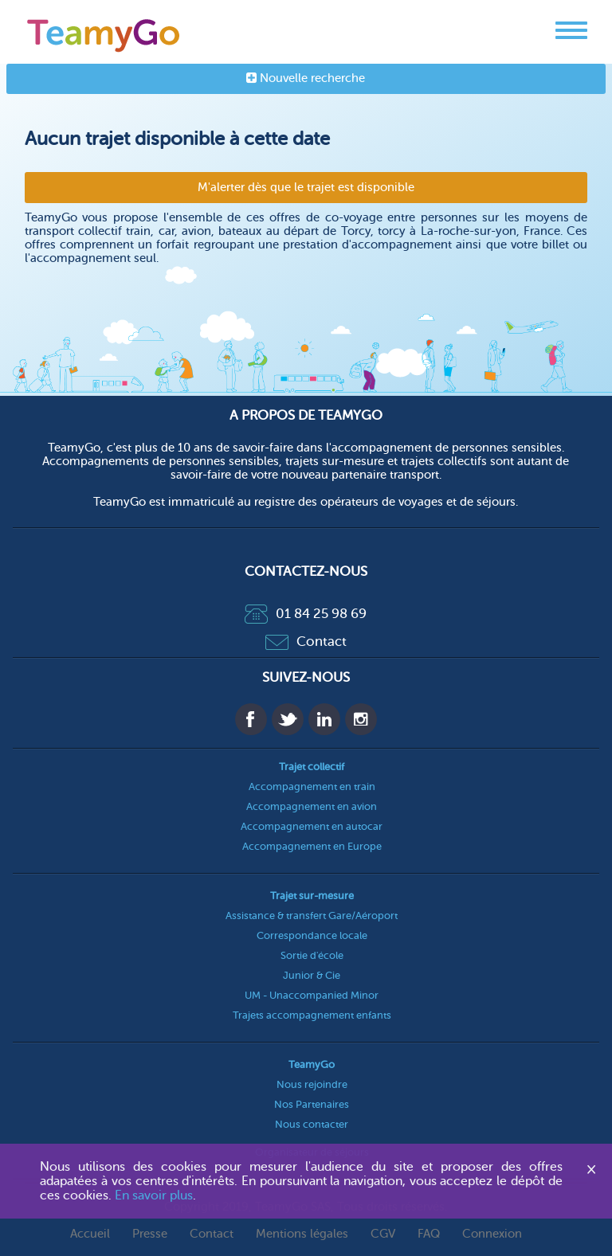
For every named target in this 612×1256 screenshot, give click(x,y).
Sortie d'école (311, 955)
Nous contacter (311, 1124)
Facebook (251, 719)
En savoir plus (154, 1195)
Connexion (492, 1234)
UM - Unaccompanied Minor (312, 995)
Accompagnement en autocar (311, 826)
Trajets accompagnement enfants (312, 1015)
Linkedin (324, 719)
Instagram (361, 719)
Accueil (90, 1234)
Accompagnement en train (312, 786)
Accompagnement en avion (311, 806)
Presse (149, 1234)
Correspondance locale (312, 935)
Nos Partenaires (311, 1104)
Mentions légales (302, 1234)
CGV (383, 1234)
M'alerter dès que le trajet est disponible (306, 187)
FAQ (429, 1234)
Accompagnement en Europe (312, 846)
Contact (306, 641)
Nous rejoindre (312, 1084)
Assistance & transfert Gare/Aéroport (312, 915)
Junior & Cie (311, 975)
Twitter (288, 719)
